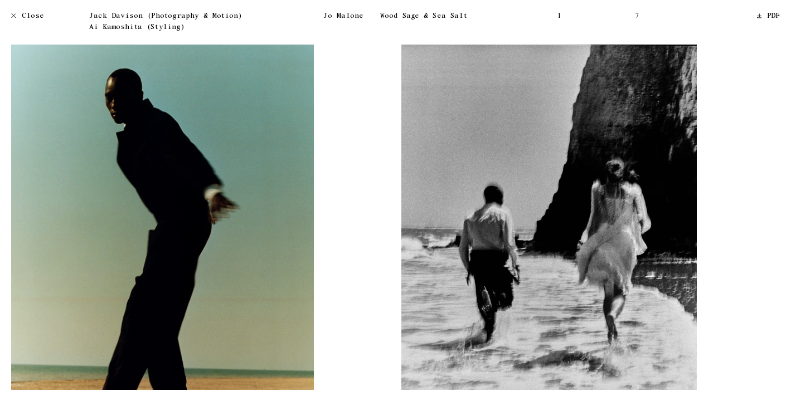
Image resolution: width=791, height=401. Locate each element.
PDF (768, 16)
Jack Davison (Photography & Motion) (165, 16)
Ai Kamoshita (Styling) (137, 27)
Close (27, 16)
